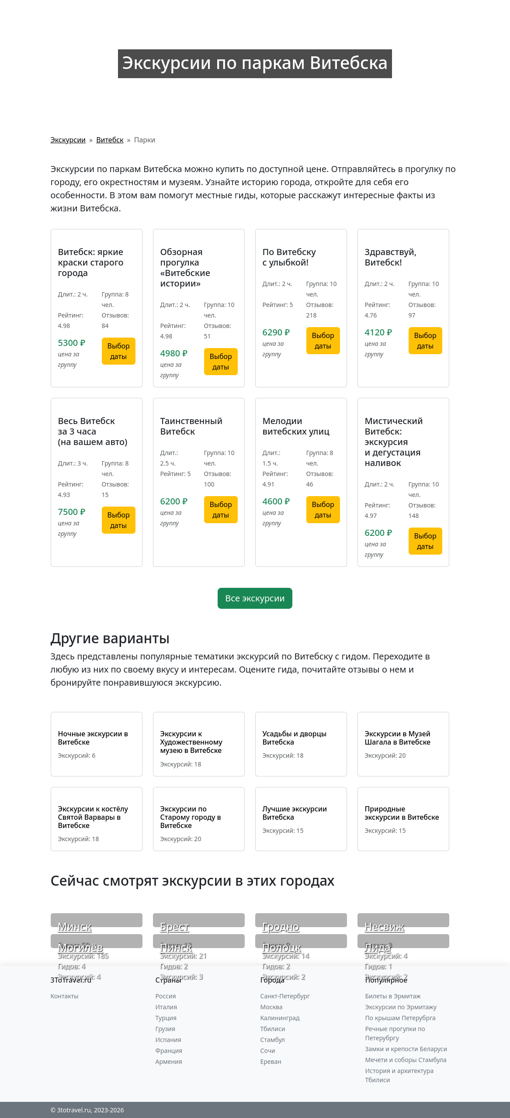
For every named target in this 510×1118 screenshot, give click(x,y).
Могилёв (80, 947)
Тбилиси (272, 1029)
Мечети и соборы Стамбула (406, 1060)
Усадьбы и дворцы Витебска (295, 738)
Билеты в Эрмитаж (393, 996)
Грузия (166, 1029)
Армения (169, 1061)
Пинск (176, 947)
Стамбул (272, 1039)
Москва (271, 1007)
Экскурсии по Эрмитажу (401, 1007)
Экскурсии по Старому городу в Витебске (190, 817)
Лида (377, 947)
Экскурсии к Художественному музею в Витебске (191, 742)
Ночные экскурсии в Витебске (93, 738)
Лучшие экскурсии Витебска (295, 813)
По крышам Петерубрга (400, 1018)
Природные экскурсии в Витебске (402, 813)
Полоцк (281, 947)
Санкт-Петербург (285, 996)
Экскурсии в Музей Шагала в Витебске (398, 738)
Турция (166, 1018)
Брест (174, 926)
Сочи (267, 1050)
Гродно (280, 926)
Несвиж (384, 926)
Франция (169, 1050)
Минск (74, 926)
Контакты (65, 996)
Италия (166, 1007)
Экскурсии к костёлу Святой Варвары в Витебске (93, 817)
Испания (168, 1039)
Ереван (270, 1061)
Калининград (280, 1018)
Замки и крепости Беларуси (406, 1049)
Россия (166, 996)
